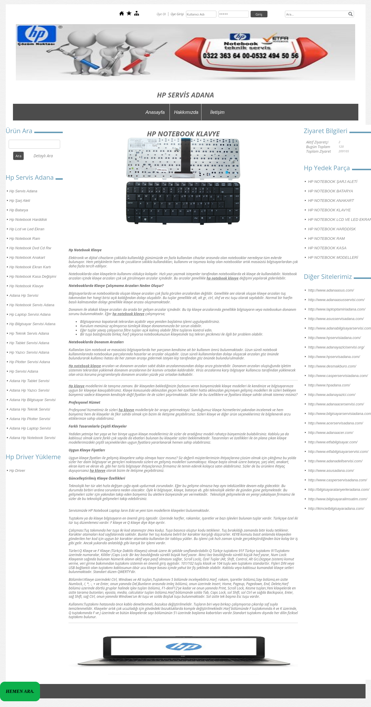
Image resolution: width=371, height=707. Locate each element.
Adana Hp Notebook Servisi (32, 438)
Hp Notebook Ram (24, 238)
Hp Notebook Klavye (26, 286)
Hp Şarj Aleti (19, 200)
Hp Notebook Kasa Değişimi (32, 276)
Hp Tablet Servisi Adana (29, 343)
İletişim (217, 112)
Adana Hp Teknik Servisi (29, 409)
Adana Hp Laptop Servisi (30, 428)
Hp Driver (17, 470)
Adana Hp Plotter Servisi (29, 419)
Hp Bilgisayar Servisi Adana (32, 324)
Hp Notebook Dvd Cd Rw (30, 248)
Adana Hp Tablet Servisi (29, 381)
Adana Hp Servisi (23, 295)
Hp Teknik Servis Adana (29, 333)
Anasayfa (155, 112)
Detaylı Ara (43, 155)
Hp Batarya (18, 210)
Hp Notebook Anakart (27, 257)
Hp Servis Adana (23, 191)
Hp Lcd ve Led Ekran (26, 229)
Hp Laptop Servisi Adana (30, 314)
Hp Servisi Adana (23, 371)
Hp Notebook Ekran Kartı (30, 267)
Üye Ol (161, 14)
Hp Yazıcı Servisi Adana (29, 352)
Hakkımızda (186, 112)
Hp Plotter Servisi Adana (29, 362)
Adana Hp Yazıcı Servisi (29, 390)
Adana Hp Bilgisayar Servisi (32, 400)
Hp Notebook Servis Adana (31, 305)
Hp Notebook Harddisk (28, 219)
